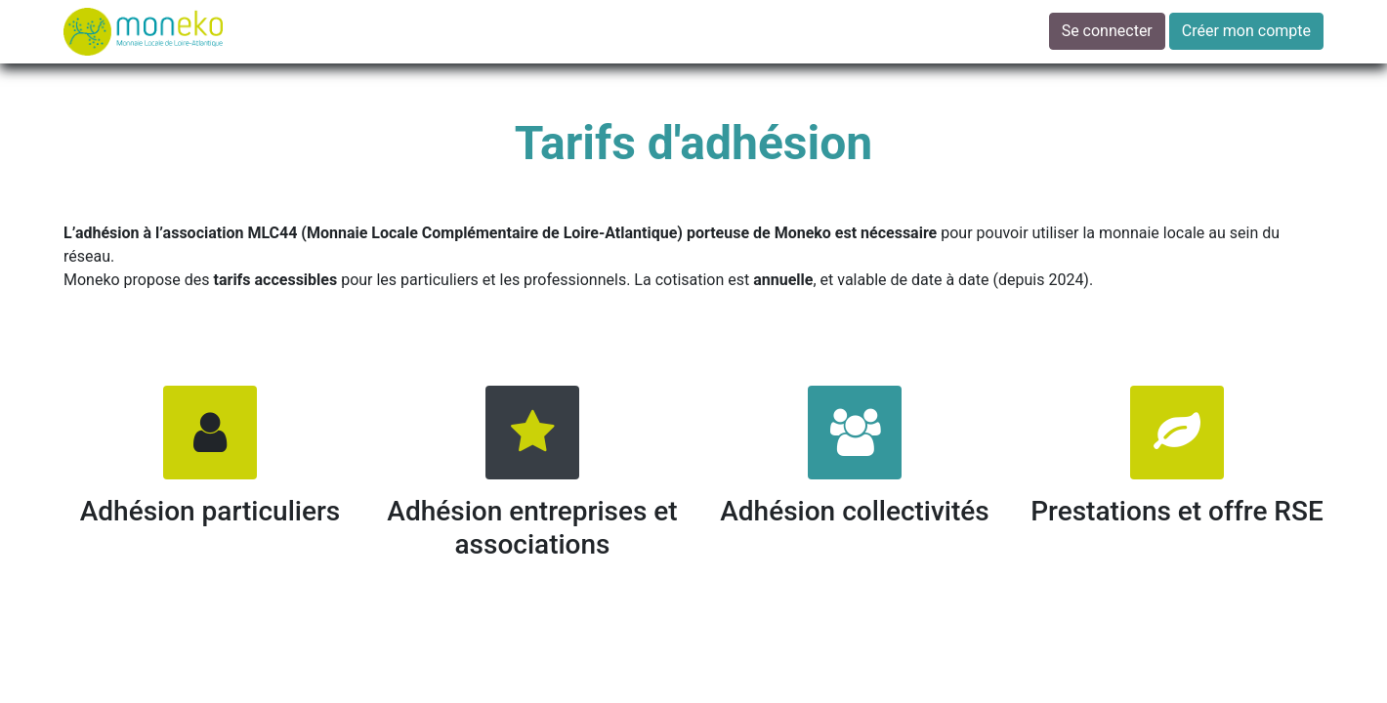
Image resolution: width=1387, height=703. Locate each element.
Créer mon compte (1246, 30)
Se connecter (1107, 30)
